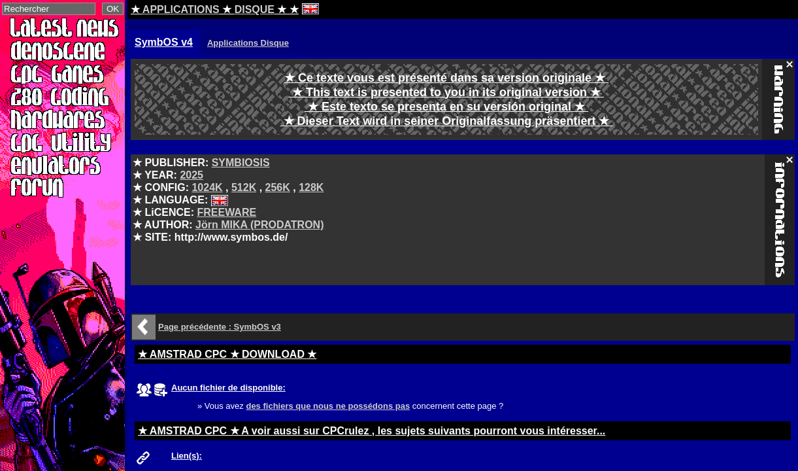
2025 (191, 175)
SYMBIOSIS (241, 162)
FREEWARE (226, 212)
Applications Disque (248, 43)
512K (243, 187)
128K (311, 187)
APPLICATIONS (181, 9)
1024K (206, 187)
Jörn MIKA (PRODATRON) (259, 224)
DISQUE (254, 9)
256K (277, 187)
